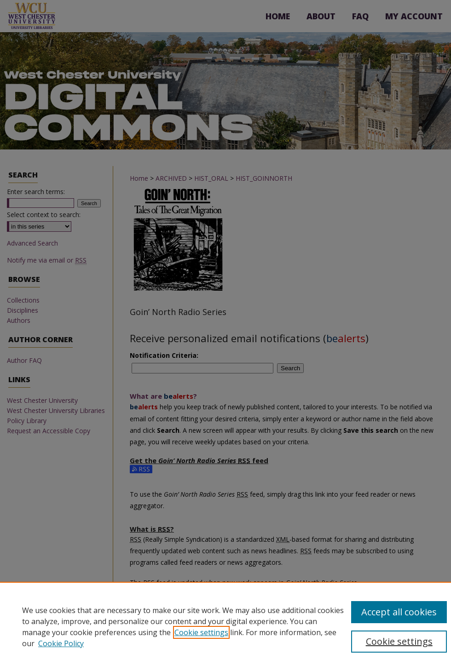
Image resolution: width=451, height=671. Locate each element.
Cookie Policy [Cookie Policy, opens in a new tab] (61, 643)
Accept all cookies (399, 612)
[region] (225, 626)
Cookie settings (201, 632)
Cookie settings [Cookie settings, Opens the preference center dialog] (399, 641)
